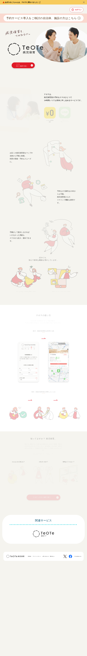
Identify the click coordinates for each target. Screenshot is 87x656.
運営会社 (52, 556)
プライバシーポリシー (37, 556)
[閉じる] (84, 2)
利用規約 (29, 556)
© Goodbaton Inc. (78, 556)
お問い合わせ (45, 556)
